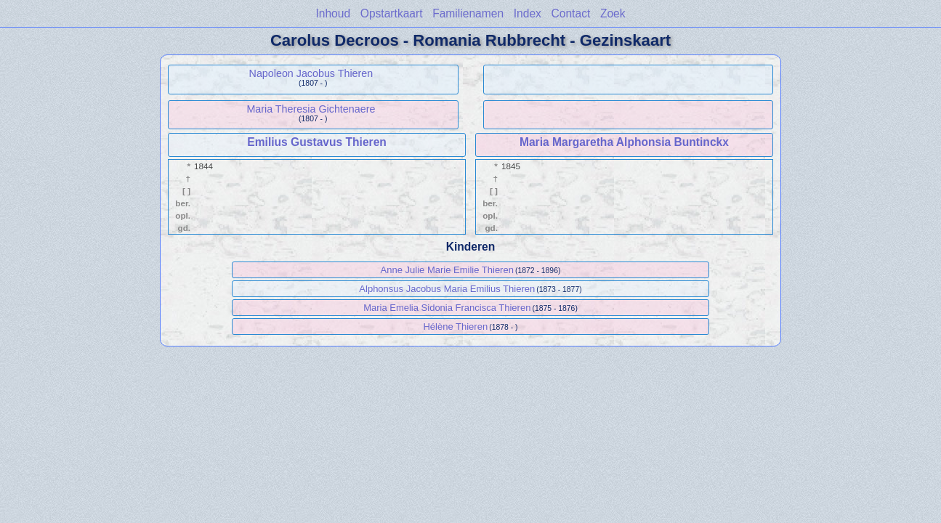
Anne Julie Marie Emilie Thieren (447, 269)
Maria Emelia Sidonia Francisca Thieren (446, 307)
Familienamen (468, 13)
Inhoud (332, 13)
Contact (571, 13)
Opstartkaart (391, 13)
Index (527, 13)
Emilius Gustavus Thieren (317, 142)
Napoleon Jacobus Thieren (311, 73)
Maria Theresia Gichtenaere (310, 109)
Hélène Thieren (455, 326)
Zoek (613, 13)
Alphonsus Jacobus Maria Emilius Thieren (447, 288)
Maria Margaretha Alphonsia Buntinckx (624, 142)
